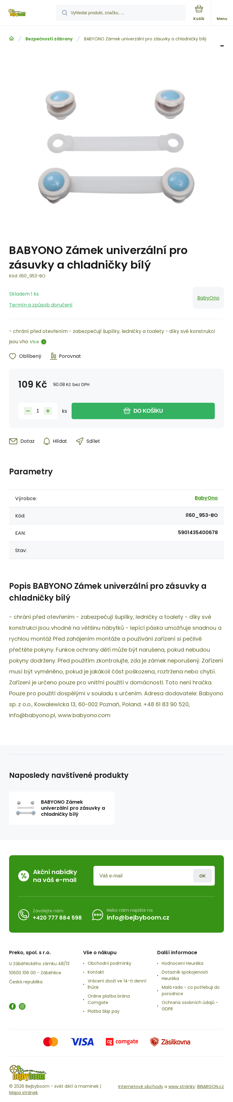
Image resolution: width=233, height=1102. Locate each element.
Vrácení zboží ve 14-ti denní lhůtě (117, 984)
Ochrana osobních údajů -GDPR (190, 1005)
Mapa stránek (23, 1093)
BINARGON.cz (210, 1086)
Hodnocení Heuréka (182, 963)
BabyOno (208, 297)
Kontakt (96, 972)
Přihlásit (202, 876)
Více (34, 342)
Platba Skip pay (104, 1011)
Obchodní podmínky (109, 963)
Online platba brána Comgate (109, 999)
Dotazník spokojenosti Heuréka (185, 975)
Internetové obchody (140, 1086)
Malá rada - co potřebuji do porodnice (191, 990)
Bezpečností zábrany (49, 39)
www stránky (181, 1086)
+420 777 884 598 (57, 917)
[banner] (28, 13)
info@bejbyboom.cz (138, 917)
